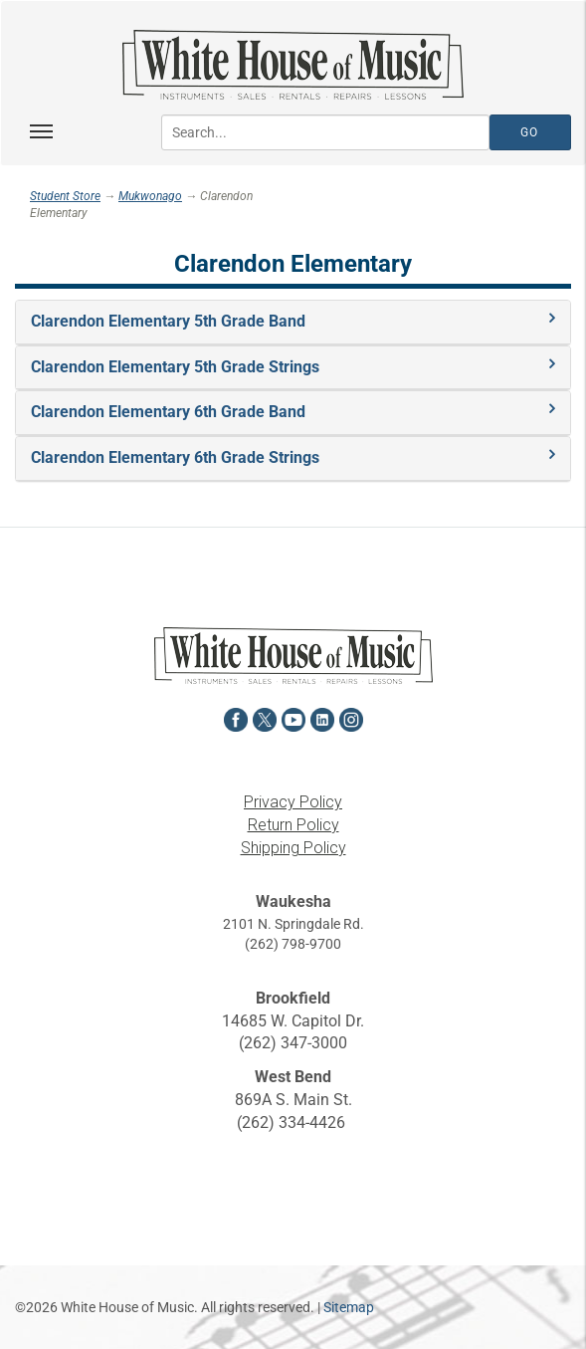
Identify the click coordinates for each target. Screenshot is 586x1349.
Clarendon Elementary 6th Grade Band (168, 411)
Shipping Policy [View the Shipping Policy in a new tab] (293, 847)
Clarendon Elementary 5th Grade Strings (175, 366)
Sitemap (348, 1307)
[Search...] (324, 132)
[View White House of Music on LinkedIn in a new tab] (322, 717)
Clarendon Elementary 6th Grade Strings (175, 457)
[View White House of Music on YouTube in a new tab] (293, 717)
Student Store (65, 196)
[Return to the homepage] (293, 65)
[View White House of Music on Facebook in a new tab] (236, 717)
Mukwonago (150, 196)
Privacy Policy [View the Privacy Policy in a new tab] (293, 801)
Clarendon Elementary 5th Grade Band (168, 321)
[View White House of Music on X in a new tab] (265, 717)
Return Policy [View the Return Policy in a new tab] (293, 824)
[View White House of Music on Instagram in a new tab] (351, 717)
